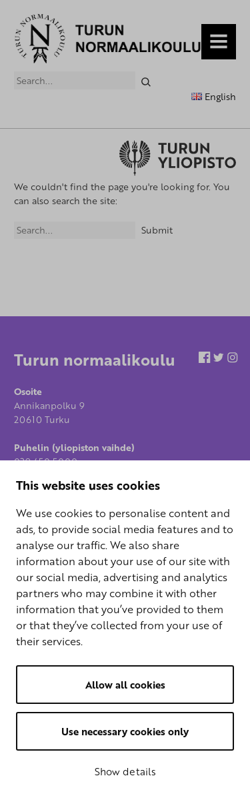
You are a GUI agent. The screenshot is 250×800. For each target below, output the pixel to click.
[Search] (145, 80)
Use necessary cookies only (125, 731)
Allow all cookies (125, 684)
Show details (125, 771)
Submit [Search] (157, 230)
